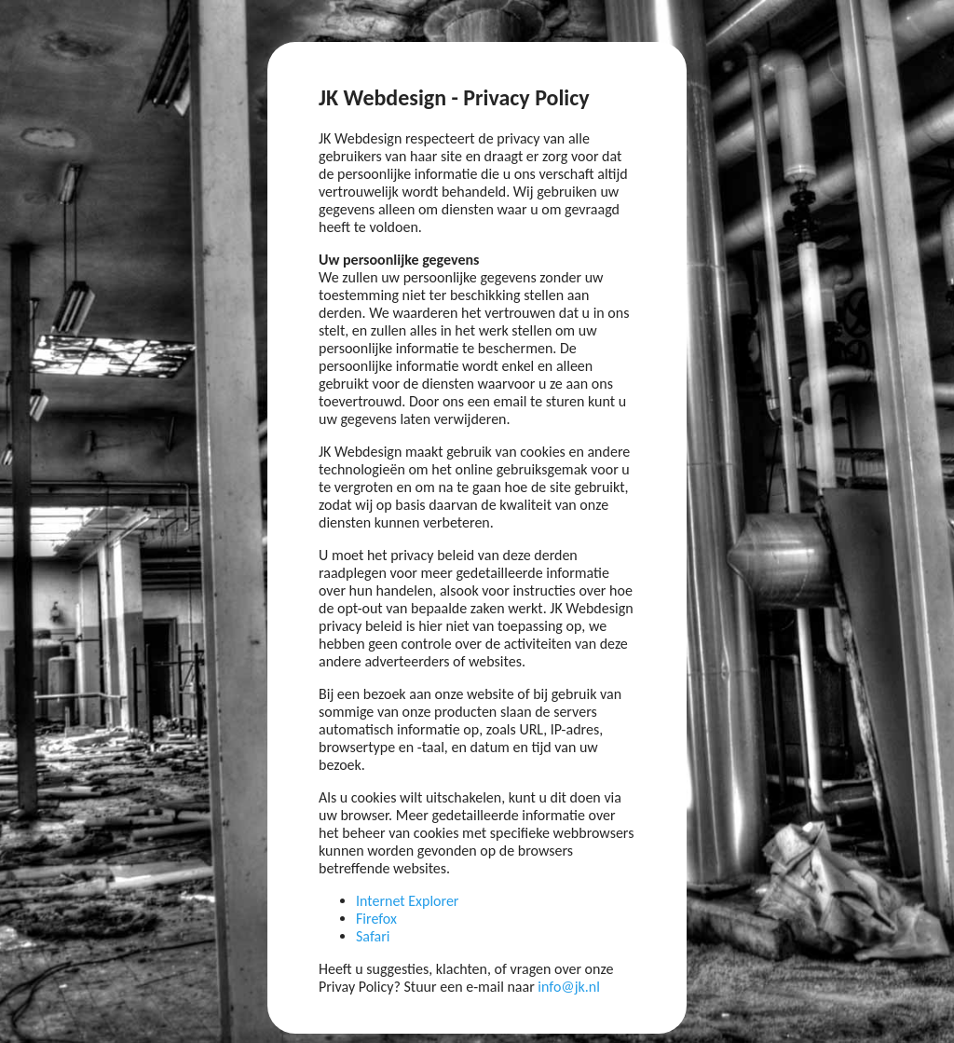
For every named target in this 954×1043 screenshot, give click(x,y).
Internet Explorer (407, 901)
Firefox (376, 918)
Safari (372, 936)
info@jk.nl (569, 986)
